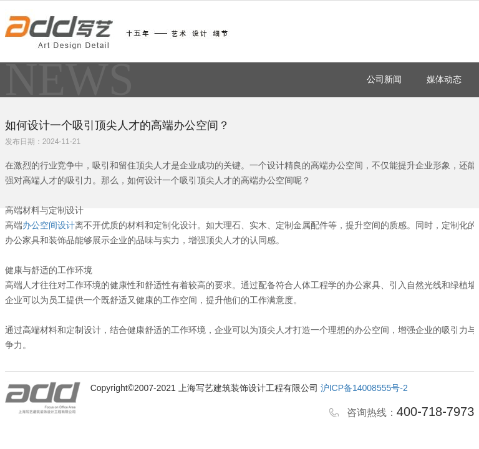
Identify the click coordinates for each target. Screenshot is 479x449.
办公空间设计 (48, 225)
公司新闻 (384, 79)
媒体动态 (444, 79)
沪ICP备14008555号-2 (364, 388)
